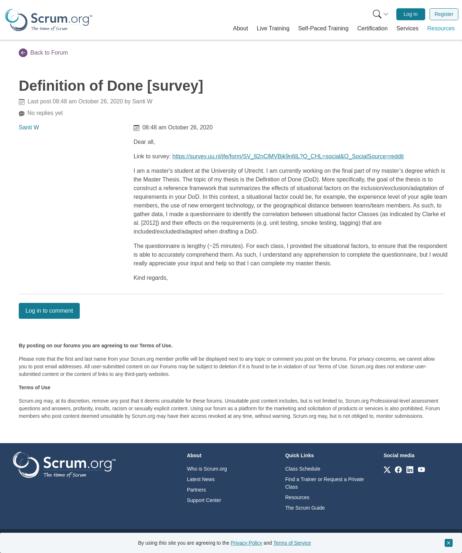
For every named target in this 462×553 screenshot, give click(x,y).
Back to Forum (43, 52)
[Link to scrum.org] (387, 469)
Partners (196, 490)
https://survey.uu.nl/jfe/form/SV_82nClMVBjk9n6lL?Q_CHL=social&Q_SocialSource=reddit (288, 156)
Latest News (201, 479)
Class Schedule (302, 469)
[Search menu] (381, 14)
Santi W (29, 127)
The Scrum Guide (305, 508)
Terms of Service (292, 543)
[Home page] (49, 20)
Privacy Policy (246, 543)
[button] (240, 28)
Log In (411, 14)
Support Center (204, 500)
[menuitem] (380, 14)
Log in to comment (49, 311)
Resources (297, 497)
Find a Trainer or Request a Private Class (324, 483)
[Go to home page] (64, 464)
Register (444, 14)
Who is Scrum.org (207, 469)
